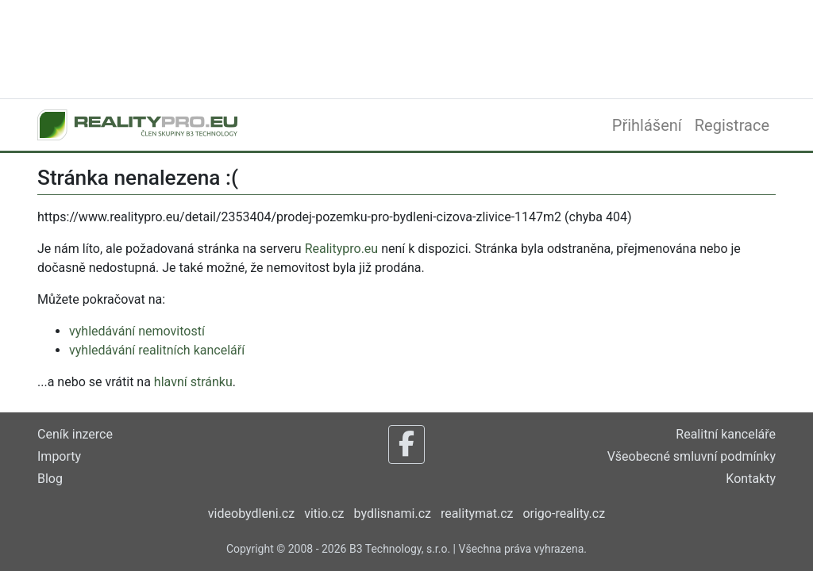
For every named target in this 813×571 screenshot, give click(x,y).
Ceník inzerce (75, 434)
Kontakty (751, 478)
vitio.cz (324, 513)
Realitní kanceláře (726, 434)
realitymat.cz (477, 513)
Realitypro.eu (342, 248)
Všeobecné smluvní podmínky (691, 456)
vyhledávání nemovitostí (137, 331)
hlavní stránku (193, 381)
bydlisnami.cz (392, 513)
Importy (59, 456)
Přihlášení (647, 125)
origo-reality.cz (563, 513)
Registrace (732, 125)
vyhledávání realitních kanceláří (157, 350)
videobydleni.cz (251, 513)
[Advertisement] (406, 47)
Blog (50, 478)
